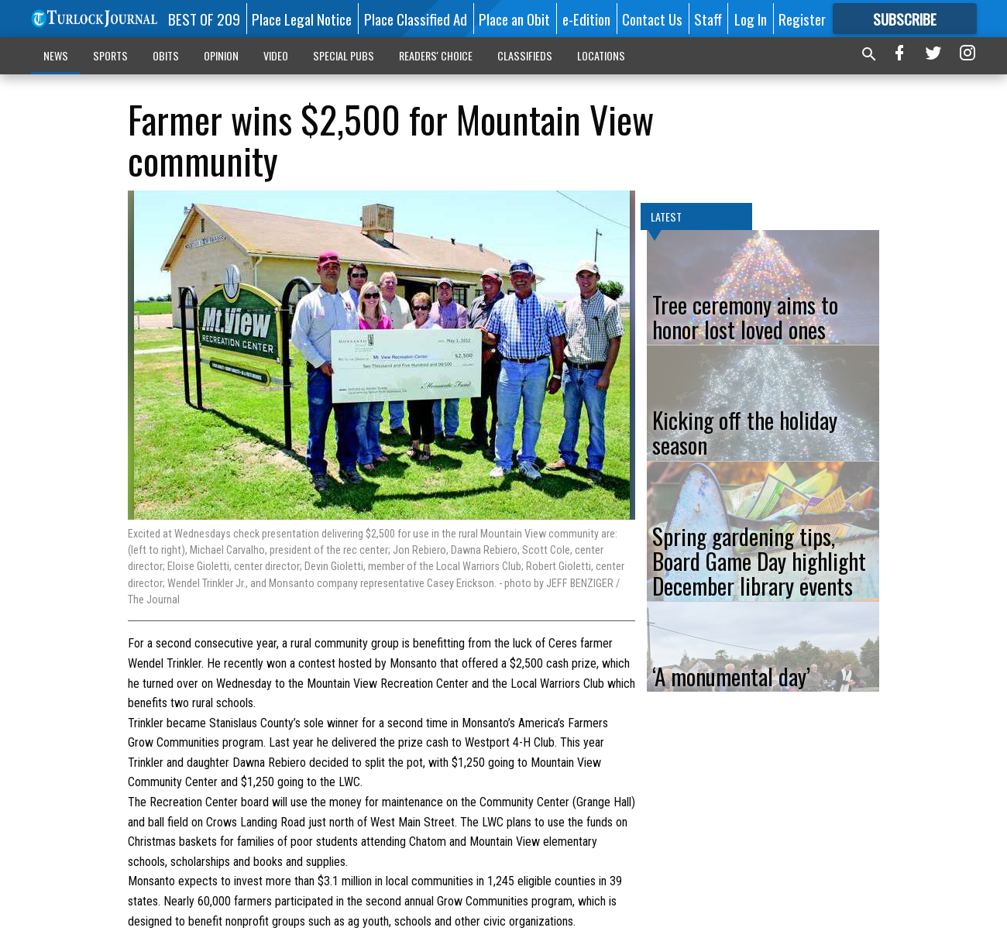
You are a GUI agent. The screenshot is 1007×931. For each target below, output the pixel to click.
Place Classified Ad (415, 19)
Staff (708, 19)
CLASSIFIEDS (524, 55)
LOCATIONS (601, 55)
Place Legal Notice (302, 19)
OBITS (166, 55)
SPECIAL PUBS (343, 55)
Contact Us (652, 19)
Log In (750, 19)
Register (802, 19)
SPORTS (110, 55)
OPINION (221, 55)
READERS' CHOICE (436, 55)
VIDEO (275, 55)
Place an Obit (514, 19)
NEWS (55, 55)
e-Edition (586, 19)
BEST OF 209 (204, 19)
